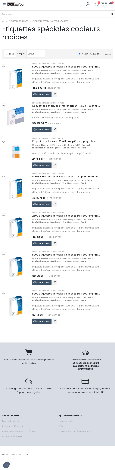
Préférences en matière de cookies (76, 438)
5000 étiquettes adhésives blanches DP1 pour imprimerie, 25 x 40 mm (66, 260)
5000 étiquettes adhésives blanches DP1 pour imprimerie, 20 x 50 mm (66, 300)
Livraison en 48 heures (13, 433)
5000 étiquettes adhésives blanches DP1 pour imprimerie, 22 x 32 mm (66, 66)
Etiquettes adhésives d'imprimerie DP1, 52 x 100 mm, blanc (66, 106)
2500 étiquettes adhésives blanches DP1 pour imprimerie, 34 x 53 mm (66, 219)
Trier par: (21, 54)
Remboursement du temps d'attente (20, 438)
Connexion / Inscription (13, 443)
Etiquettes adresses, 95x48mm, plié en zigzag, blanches (66, 143)
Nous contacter (66, 428)
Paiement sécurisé (11, 428)
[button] (110, 4)
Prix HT (83, 53)
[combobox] (36, 53)
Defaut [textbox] (32, 53)
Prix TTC (95, 53)
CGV (61, 433)
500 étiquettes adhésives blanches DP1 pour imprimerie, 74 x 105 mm (66, 179)
